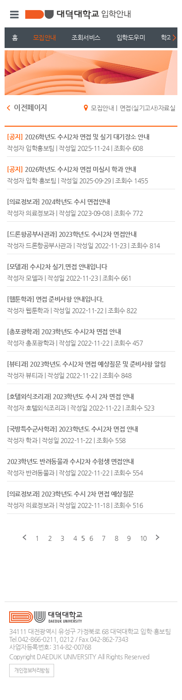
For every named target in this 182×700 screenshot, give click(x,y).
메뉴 (13, 15)
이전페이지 (30, 108)
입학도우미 (130, 37)
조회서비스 (86, 37)
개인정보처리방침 (31, 670)
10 (143, 538)
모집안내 (44, 37)
